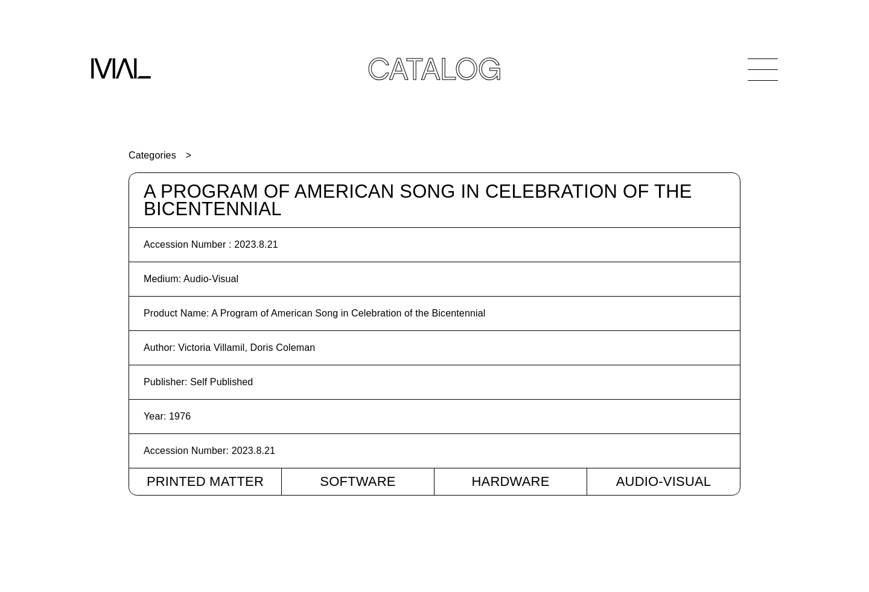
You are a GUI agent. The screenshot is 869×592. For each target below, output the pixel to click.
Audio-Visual (663, 481)
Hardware (510, 481)
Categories (152, 155)
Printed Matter (205, 481)
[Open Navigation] (763, 69)
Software (357, 481)
